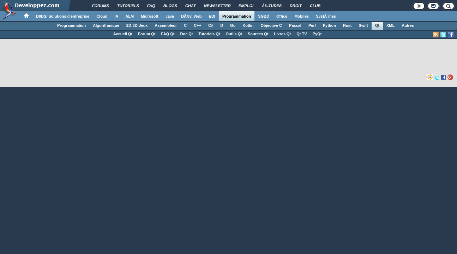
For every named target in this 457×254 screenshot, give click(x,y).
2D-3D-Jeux (137, 25)
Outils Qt (234, 34)
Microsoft (149, 16)
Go (232, 25)
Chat (190, 6)
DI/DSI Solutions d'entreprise (62, 16)
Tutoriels (128, 6)
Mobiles (301, 16)
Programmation (236, 16)
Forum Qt (147, 34)
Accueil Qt (122, 34)
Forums (100, 6)
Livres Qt (282, 34)
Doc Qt (186, 34)
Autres (408, 25)
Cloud (101, 16)
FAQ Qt (168, 34)
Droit (295, 6)
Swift (363, 25)
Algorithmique (106, 25)
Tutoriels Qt (209, 34)
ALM (129, 16)
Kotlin (247, 25)
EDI (212, 16)
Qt (377, 25)
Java (170, 16)
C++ (197, 25)
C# (210, 25)
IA (116, 16)
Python (329, 25)
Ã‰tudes (271, 6)
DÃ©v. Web (191, 16)
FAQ (151, 6)
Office (281, 16)
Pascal (295, 25)
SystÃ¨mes (326, 16)
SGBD (263, 16)
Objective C (271, 25)
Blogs (170, 6)
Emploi (246, 6)
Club (315, 6)
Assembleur (166, 25)
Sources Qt (258, 34)
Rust (347, 25)
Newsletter (217, 6)
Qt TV (301, 34)
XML (390, 25)
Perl (312, 25)
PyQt (317, 34)
